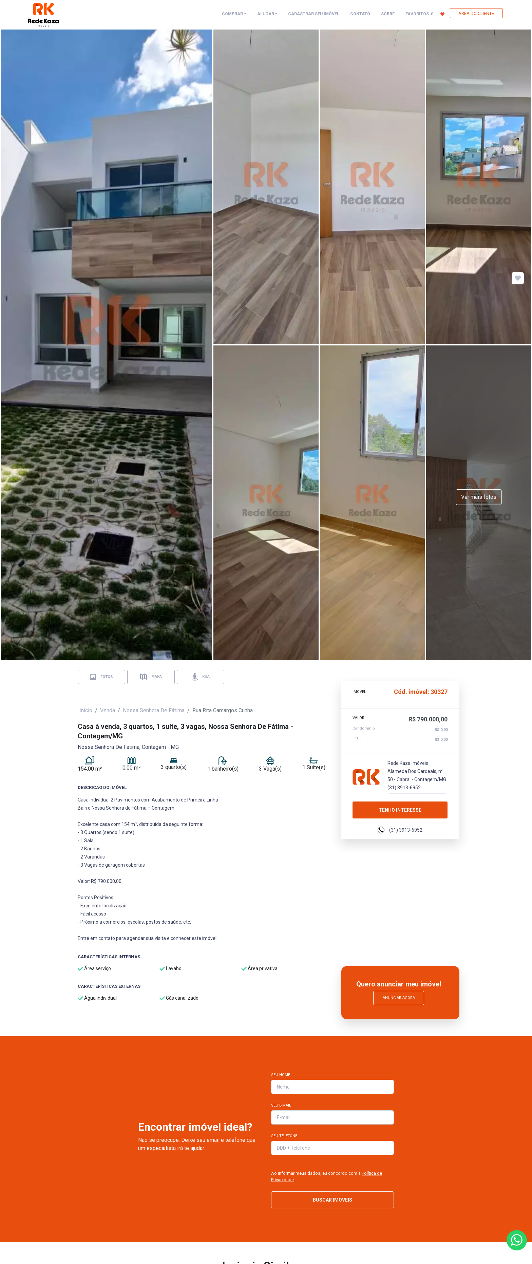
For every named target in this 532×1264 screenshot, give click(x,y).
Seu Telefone (284, 1136)
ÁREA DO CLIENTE (476, 13)
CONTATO (360, 14)
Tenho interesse (400, 810)
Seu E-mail (281, 1105)
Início (85, 710)
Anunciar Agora (399, 998)
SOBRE (388, 14)
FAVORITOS (424, 13)
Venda (107, 710)
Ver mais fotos (478, 497)
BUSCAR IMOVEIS (332, 1200)
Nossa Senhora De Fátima (154, 710)
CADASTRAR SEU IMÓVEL (313, 14)
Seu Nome (280, 1075)
